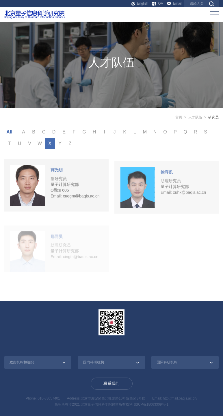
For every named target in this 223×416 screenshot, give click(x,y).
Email (174, 3)
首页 (178, 117)
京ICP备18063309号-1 (151, 404)
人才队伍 (195, 117)
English (139, 3)
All (9, 131)
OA (157, 3)
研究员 (213, 117)
